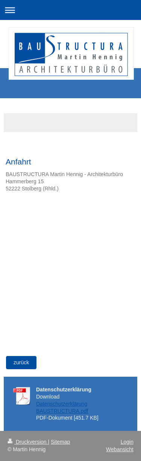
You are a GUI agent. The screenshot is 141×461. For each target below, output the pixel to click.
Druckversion (28, 442)
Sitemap (60, 442)
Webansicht (119, 449)
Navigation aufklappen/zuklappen (70, 10)
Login (127, 442)
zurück (21, 362)
